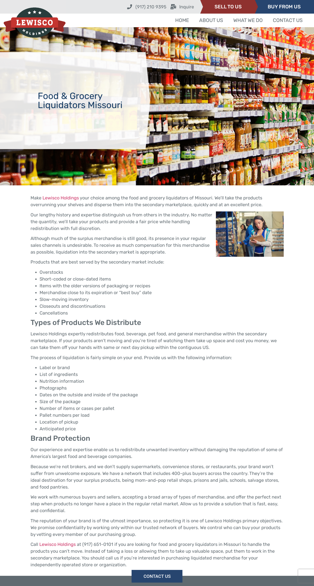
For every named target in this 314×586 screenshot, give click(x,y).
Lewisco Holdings (60, 198)
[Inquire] (173, 6)
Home (182, 20)
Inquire (186, 7)
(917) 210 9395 (150, 7)
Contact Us (288, 20)
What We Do (248, 20)
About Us (211, 20)
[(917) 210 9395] (129, 6)
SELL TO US (228, 7)
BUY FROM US (284, 7)
